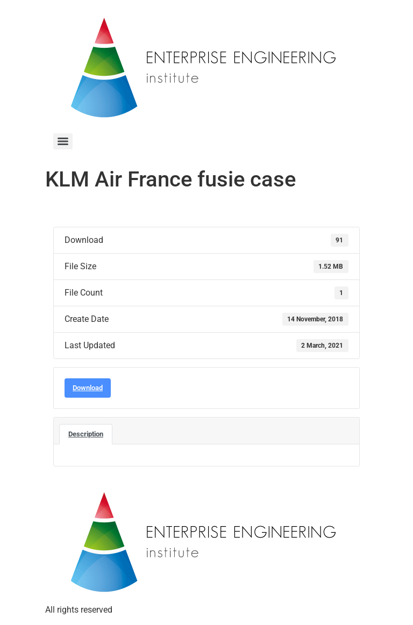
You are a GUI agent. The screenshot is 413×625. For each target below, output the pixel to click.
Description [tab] (85, 434)
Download (88, 388)
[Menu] (63, 141)
